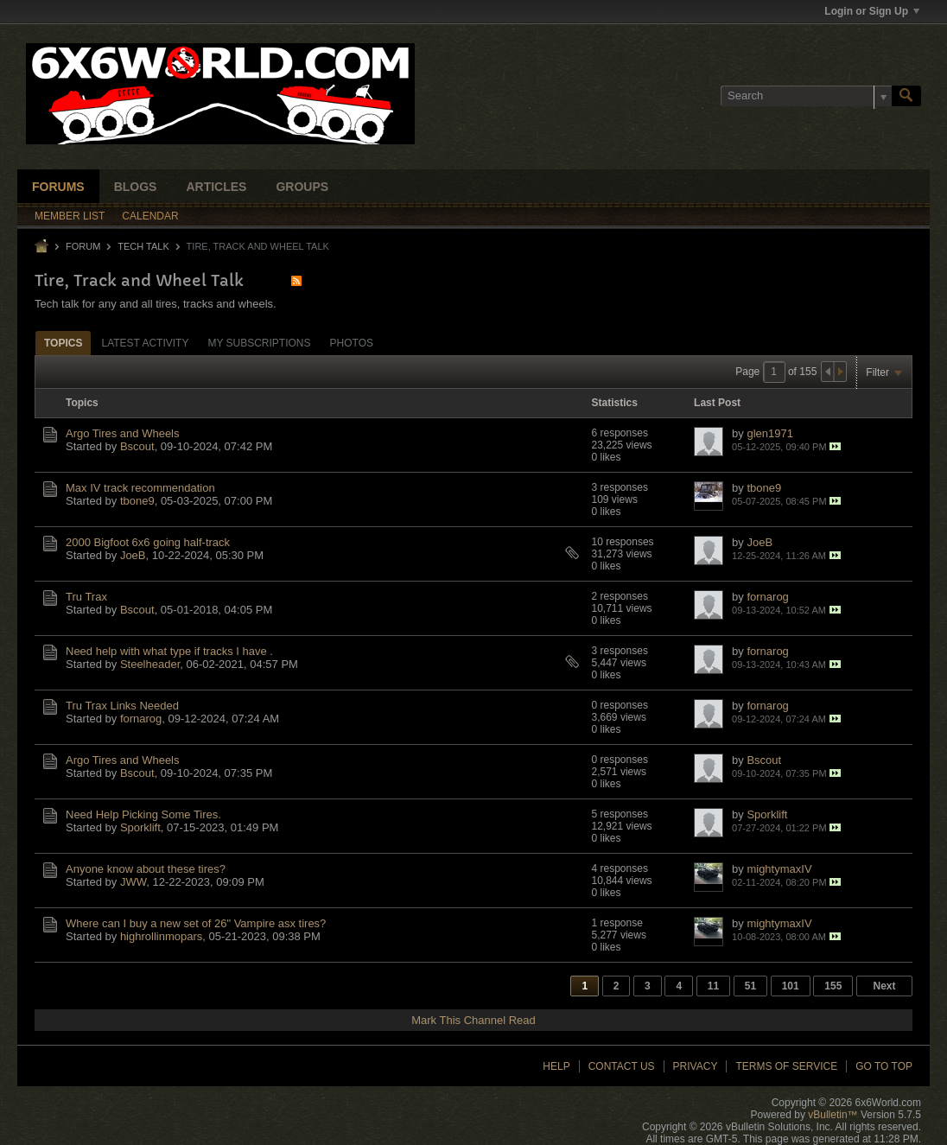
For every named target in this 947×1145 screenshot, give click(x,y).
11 (713, 986)
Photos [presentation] (351, 343)
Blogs (135, 187)
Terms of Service (786, 1066)
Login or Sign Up (871, 11)
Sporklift (140, 827)
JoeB (133, 555)
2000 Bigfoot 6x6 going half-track (148, 542)
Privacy (695, 1066)
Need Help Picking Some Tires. (143, 814)
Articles (216, 187)
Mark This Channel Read (473, 1020)
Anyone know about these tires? (146, 868)
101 (790, 986)
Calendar (150, 216)
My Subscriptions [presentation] (258, 343)
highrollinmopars (161, 936)
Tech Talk (143, 246)
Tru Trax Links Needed (122, 705)
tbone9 (137, 500)
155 (833, 986)
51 (750, 986)
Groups (302, 187)
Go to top (883, 1066)
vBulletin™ (832, 1115)
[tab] (63, 342)
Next (884, 986)
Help (556, 1066)
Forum (83, 246)
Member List (70, 216)
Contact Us (621, 1066)
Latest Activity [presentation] (144, 343)
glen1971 (770, 433)
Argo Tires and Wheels (123, 433)
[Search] (806, 96)
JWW (133, 881)
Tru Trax (86, 596)
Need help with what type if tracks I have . (169, 651)
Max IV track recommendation (140, 487)
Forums (58, 187)
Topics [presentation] (63, 343)
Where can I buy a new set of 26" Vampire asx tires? (196, 923)
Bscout (137, 446)
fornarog (767, 596)
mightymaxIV (779, 868)
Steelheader (150, 664)
